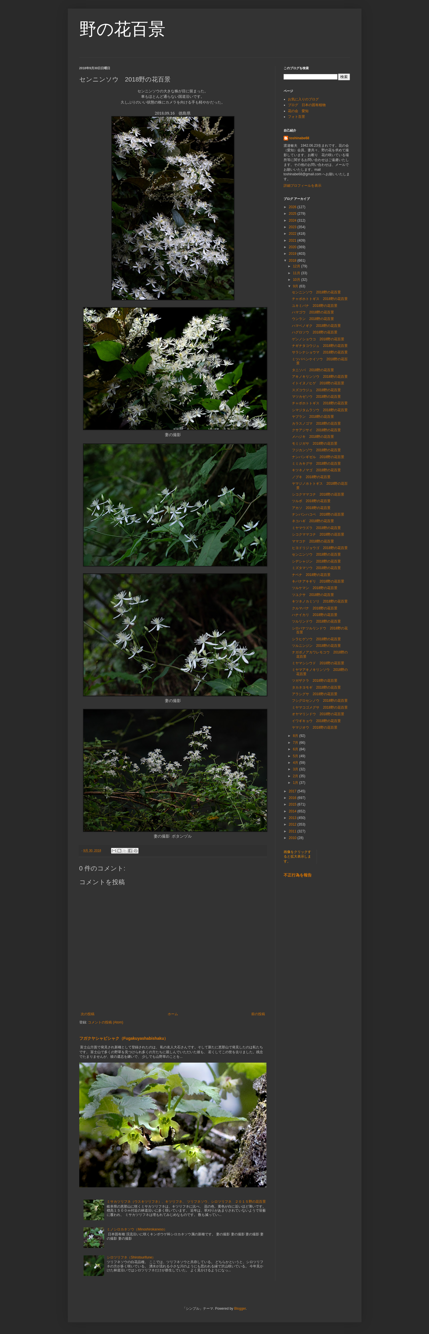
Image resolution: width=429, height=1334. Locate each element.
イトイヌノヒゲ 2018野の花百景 (318, 383)
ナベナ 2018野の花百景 (311, 575)
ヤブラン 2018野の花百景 (314, 417)
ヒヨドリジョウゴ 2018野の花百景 (320, 548)
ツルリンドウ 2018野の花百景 (316, 621)
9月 (296, 286)
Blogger (240, 1309)
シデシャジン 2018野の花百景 (316, 561)
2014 (293, 811)
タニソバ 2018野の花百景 (313, 370)
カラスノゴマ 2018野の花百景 (316, 424)
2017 (293, 791)
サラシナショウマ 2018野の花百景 (320, 352)
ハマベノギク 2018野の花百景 (316, 326)
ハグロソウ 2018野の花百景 (314, 332)
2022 (293, 234)
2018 (293, 261)
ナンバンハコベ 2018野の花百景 (318, 514)
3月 (296, 769)
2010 (293, 838)
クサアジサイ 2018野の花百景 (316, 430)
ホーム (173, 1014)
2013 (293, 818)
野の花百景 (122, 29)
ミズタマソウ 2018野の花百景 (316, 568)
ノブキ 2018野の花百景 (311, 477)
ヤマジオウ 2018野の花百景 (314, 727)
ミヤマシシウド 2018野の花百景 (318, 663)
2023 (293, 227)
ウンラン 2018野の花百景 (313, 319)
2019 (293, 254)
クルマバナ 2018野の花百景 (314, 608)
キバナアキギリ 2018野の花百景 (318, 581)
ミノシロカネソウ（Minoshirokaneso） (137, 1229)
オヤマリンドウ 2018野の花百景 (318, 714)
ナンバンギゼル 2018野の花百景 (318, 457)
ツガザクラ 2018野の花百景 (314, 681)
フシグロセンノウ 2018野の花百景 (320, 701)
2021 (293, 240)
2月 (296, 776)
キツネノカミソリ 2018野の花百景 (320, 601)
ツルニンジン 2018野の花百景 (316, 646)
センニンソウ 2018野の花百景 (316, 292)
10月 (297, 280)
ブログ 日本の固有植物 (307, 105)
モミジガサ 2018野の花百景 (314, 444)
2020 (293, 247)
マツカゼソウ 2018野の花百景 (316, 397)
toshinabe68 (299, 138)
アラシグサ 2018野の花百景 (314, 694)
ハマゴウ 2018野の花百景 (313, 312)
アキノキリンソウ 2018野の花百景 (320, 377)
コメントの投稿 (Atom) (105, 1022)
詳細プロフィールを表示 (302, 186)
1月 (296, 783)
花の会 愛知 (298, 111)
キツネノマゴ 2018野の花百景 (316, 470)
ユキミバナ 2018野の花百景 (314, 306)
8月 (296, 736)
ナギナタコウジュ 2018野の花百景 (320, 346)
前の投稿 (258, 1014)
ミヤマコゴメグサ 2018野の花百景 (320, 707)
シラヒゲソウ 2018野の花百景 (316, 639)
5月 (296, 756)
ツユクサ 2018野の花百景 (313, 595)
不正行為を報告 (298, 875)
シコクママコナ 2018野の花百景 (318, 494)
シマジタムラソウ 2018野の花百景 (320, 410)
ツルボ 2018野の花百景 (311, 501)
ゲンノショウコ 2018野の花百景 (318, 339)
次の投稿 (87, 1014)
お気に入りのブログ (303, 99)
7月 (296, 743)
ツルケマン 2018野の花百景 (314, 588)
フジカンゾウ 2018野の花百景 (316, 450)
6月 (296, 749)
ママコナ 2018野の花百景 (313, 541)
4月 (296, 763)
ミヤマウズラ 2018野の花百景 (316, 528)
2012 (293, 824)
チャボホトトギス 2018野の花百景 (320, 299)
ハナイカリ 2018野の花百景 (314, 615)
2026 (293, 207)
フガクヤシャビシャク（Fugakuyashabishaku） (123, 1038)
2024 (293, 220)
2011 (293, 831)
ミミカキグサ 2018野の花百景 (316, 464)
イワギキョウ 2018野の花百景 (316, 721)
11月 (297, 273)
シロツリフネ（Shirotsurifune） (131, 1257)
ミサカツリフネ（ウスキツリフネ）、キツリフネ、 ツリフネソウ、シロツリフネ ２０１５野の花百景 (186, 1202)
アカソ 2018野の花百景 (311, 508)
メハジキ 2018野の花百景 (313, 437)
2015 (293, 804)
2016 (293, 798)
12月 (297, 266)
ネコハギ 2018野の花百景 (313, 521)
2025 (293, 214)
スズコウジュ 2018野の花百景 (316, 390)
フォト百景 (296, 117)
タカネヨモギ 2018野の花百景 (316, 687)
